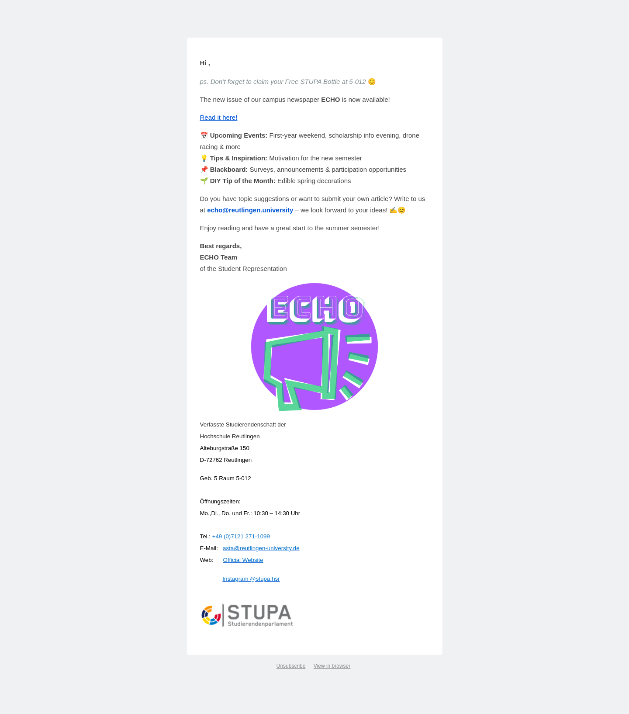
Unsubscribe (291, 665)
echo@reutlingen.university (250, 209)
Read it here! (219, 117)
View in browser (332, 665)
